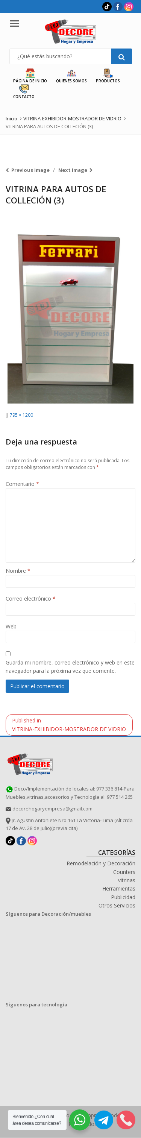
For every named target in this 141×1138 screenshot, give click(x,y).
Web (11, 626)
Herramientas (118, 888)
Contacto (24, 91)
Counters (124, 872)
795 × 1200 (21, 415)
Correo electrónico (31, 598)
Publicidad (123, 897)
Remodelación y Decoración (101, 863)
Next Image (72, 170)
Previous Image (30, 170)
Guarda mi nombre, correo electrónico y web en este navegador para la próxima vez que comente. (70, 666)
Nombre (18, 570)
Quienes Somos (71, 75)
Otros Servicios (117, 905)
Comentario (22, 483)
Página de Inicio (30, 75)
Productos (108, 75)
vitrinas (126, 880)
